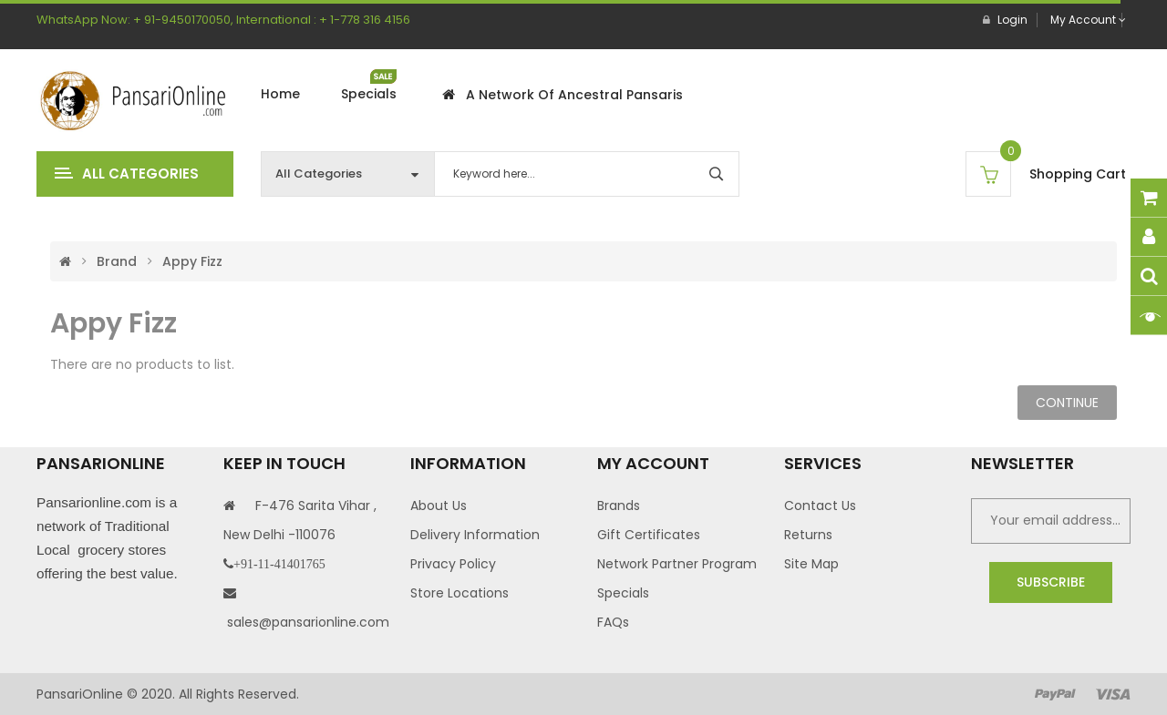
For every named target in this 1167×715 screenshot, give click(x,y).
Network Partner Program (677, 564)
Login (1005, 19)
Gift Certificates (648, 535)
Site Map (811, 564)
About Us (438, 505)
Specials (623, 593)
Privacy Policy (453, 564)
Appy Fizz (192, 261)
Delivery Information (475, 535)
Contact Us (820, 505)
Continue (1067, 402)
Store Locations (459, 593)
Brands (618, 505)
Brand (117, 261)
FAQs (613, 622)
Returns (808, 535)
